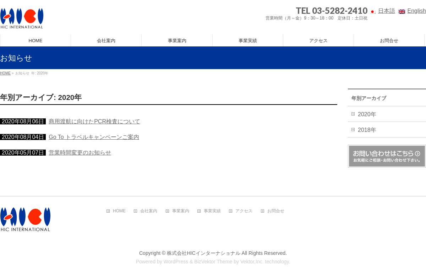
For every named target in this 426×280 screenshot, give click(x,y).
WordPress (176, 261)
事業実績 (212, 211)
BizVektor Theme (213, 261)
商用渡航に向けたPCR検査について (94, 121)
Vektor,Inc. (252, 261)
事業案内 (180, 211)
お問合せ (275, 211)
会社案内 (148, 211)
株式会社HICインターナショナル (203, 253)
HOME (119, 211)
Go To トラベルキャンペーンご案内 (94, 137)
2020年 (367, 114)
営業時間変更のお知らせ (80, 153)
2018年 (367, 130)
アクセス (243, 211)
